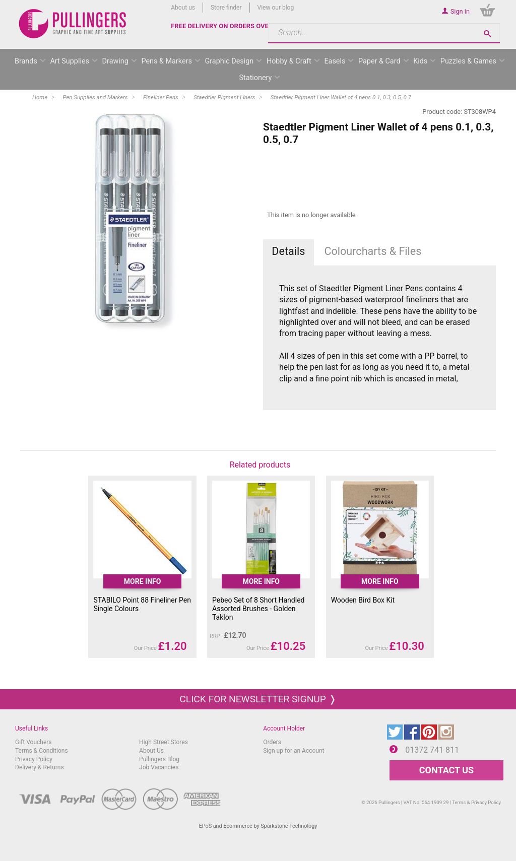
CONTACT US (446, 770)
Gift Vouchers (33, 742)
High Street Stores (163, 742)
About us (183, 7)
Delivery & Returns (39, 767)
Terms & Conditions (41, 750)
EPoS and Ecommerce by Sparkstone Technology (258, 826)
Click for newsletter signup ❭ (257, 699)
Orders (272, 742)
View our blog (275, 7)
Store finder (226, 7)
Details (288, 251)
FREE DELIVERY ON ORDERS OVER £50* (230, 26)
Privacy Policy (33, 759)
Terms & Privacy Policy (476, 802)
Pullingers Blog (159, 759)
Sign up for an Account (293, 750)
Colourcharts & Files (372, 251)
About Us (151, 750)
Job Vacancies (158, 767)
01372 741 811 (432, 750)
